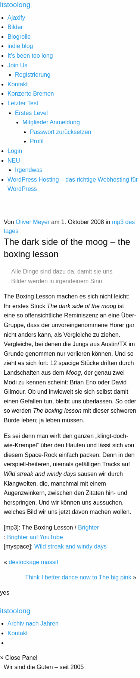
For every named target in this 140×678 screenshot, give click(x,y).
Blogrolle (19, 36)
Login (14, 151)
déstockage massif (33, 562)
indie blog (20, 46)
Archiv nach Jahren (33, 623)
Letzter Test (22, 103)
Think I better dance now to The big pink (78, 577)
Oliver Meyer (33, 222)
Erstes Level (31, 113)
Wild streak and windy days (70, 546)
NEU (13, 160)
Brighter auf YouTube (35, 537)
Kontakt (17, 84)
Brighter (88, 527)
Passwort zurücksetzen (60, 132)
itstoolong (15, 611)
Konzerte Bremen (30, 93)
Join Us (17, 65)
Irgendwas (29, 170)
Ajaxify (16, 18)
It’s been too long (30, 55)
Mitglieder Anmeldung (51, 122)
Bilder (15, 27)
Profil (36, 141)
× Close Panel (18, 658)
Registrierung (32, 74)
